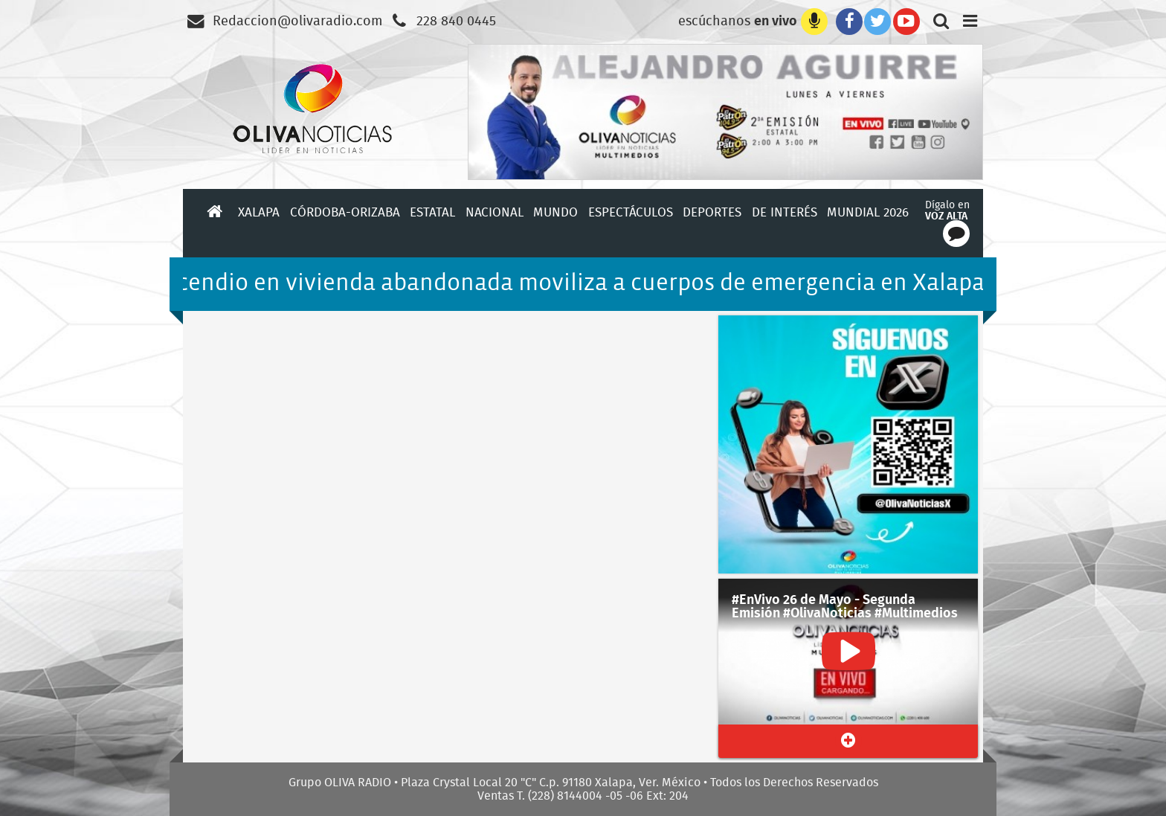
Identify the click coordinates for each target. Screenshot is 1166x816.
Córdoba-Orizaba (345, 211)
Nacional (495, 211)
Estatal (432, 211)
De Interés (784, 211)
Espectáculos (630, 211)
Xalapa (259, 211)
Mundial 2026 (868, 211)
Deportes (712, 211)
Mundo (555, 211)
